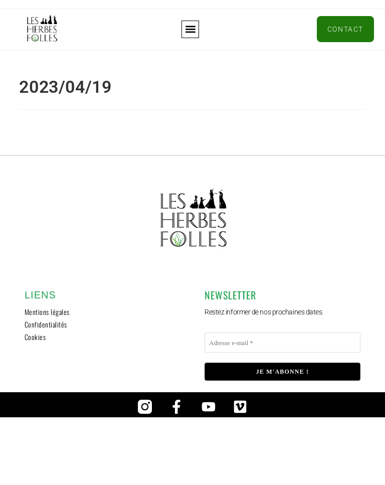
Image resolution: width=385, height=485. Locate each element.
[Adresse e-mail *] (282, 343)
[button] (190, 29)
